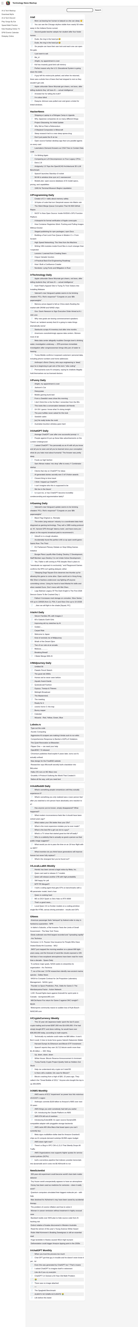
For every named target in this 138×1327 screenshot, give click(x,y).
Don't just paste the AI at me (46, 137)
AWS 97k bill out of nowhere (46, 1116)
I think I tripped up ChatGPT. (46, 482)
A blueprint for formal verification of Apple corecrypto (56, 221)
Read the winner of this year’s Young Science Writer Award (54, 1229)
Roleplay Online (8, 36)
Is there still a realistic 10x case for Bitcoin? (52, 1073)
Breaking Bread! (41, 652)
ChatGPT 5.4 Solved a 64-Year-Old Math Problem (55, 1276)
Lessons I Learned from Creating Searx (50, 253)
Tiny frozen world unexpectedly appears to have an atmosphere (56, 1181)
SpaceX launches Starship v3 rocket (49, 174)
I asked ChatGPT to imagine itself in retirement (53, 1269)
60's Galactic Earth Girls (44, 620)
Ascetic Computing (38, 732)
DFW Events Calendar (10, 32)
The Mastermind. (41, 696)
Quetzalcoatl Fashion (43, 685)
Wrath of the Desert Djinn (45, 641)
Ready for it (39, 703)
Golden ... (39, 627)
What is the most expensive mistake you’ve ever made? (57, 826)
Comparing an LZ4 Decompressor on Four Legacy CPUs (58, 159)
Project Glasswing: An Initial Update (49, 123)
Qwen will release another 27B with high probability (55, 877)
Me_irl (37, 57)
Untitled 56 (39, 667)
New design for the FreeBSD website (46, 761)
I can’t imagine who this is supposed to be (51, 486)
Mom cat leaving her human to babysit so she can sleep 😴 (58, 21)
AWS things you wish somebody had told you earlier (56, 1109)
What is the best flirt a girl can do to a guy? (52, 830)
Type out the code (38, 728)
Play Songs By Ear (9, 22)
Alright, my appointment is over (47, 61)
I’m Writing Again (41, 155)
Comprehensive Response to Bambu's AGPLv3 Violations (54, 739)
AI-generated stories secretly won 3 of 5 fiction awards (56, 475)
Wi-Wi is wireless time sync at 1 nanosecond (53, 177)
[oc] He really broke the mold (46, 420)
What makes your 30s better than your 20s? (52, 823)
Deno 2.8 (38, 163)
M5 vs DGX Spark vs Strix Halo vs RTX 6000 (53, 899)
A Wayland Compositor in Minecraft (49, 130)
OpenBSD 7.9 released (40, 750)
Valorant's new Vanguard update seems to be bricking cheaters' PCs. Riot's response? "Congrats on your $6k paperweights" (54, 296)
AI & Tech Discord (8, 18)
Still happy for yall (42, 880)
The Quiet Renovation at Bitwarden (45, 743)
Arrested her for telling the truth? (48, 94)
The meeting (40, 699)
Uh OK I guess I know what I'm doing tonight (52, 409)
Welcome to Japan (42, 634)
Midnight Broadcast (42, 692)
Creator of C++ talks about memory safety (52, 199)
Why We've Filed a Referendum (47, 126)
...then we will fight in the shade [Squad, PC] (52, 605)
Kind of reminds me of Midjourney (48, 638)
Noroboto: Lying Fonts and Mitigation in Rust (53, 268)
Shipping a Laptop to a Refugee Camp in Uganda (54, 115)
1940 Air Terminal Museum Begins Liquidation (53, 188)
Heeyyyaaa (39, 391)
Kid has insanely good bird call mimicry (50, 65)
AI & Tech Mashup (9, 11)
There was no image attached (47, 1283)
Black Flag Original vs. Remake (47, 518)
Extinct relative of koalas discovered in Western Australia (53, 1225)
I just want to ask (41, 54)
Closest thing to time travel (45, 478)
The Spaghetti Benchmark (45, 1290)
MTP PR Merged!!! (42, 884)
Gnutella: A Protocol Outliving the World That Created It (53, 776)
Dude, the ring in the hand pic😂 (48, 39)
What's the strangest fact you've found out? (52, 859)
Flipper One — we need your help (44, 746)
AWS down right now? (44, 1142)
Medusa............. (41, 649)
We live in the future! (43, 489)
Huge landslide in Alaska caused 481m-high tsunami (52, 1240)
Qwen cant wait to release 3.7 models (50, 873)
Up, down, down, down (44, 1055)
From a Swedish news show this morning (51, 398)
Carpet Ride (39, 631)
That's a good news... (43, 902)
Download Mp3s (8, 14)
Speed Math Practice (10, 25)
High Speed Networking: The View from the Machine (56, 242)
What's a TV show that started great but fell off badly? (56, 833)
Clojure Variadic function (44, 257)
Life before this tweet (43, 1298)
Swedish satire (41, 417)
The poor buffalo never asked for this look (51, 413)
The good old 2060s (43, 674)
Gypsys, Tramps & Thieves (45, 688)
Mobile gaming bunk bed (44, 395)
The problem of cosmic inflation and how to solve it (51, 1207)
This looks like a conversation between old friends (55, 406)
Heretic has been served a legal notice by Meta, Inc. (56, 870)
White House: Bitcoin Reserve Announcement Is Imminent (58, 1058)
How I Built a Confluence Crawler (48, 264)
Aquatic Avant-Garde (43, 681)
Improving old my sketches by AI (48, 623)
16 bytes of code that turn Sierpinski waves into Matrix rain (58, 202)
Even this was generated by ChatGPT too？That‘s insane (58, 1265)
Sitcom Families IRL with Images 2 (49, 616)
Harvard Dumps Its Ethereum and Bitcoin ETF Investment (58, 1044)
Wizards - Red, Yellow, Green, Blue (49, 718)
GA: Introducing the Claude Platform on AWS (53, 1113)
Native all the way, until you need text (46, 779)
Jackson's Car (40, 387)
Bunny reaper (40, 710)
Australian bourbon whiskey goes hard (50, 424)
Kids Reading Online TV (11, 29)
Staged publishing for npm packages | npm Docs (54, 232)
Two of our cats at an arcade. (46, 645)
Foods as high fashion (43, 460)
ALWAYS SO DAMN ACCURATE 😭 (49, 1294)
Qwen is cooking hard (43, 895)
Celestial (38, 714)
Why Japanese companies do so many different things (56, 119)
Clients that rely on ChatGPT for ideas (50, 471)
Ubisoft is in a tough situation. (46, 536)
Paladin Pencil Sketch (43, 670)
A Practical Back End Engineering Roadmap (52, 261)
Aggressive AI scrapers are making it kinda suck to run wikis (55, 735)
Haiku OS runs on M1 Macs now (44, 772)
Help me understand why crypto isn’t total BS (53, 1069)
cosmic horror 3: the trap (44, 707)
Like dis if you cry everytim (45, 1272)
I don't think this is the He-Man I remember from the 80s (57, 402)
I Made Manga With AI (44, 656)
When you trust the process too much (50, 1254)
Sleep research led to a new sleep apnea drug (53, 133)
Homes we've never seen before (48, 678)
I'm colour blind (41, 97)
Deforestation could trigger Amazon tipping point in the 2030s (55, 1243)
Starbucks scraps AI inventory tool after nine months (56, 330)
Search (98, 10)
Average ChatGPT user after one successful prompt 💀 (57, 434)
